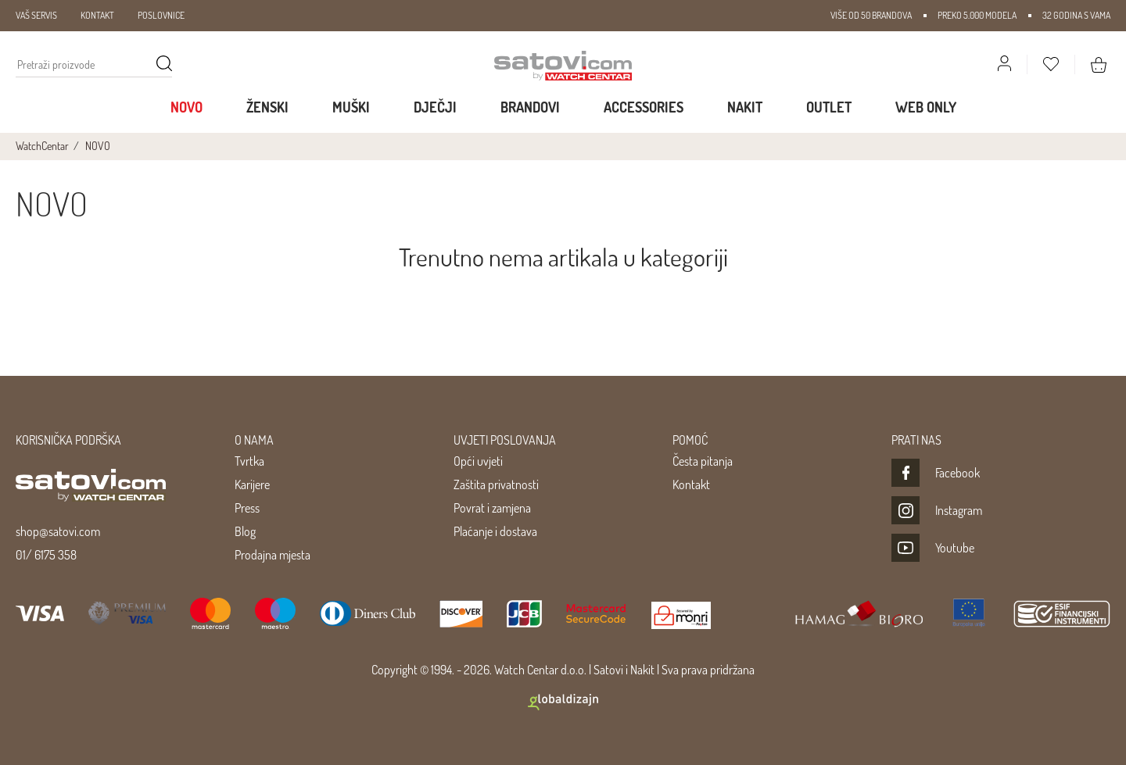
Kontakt (691, 484)
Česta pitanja (702, 461)
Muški (351, 107)
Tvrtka (249, 461)
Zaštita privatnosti (496, 484)
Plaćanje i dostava (495, 531)
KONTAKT (97, 15)
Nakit (744, 107)
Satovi (608, 669)
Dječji (435, 107)
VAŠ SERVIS (36, 15)
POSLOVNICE (161, 15)
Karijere (252, 484)
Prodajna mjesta (272, 555)
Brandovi (530, 107)
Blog (245, 531)
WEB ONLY (925, 107)
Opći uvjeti (478, 461)
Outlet (829, 107)
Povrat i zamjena (492, 508)
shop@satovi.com (58, 531)
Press (247, 508)
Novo (186, 107)
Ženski (267, 107)
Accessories (643, 107)
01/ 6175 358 (46, 555)
